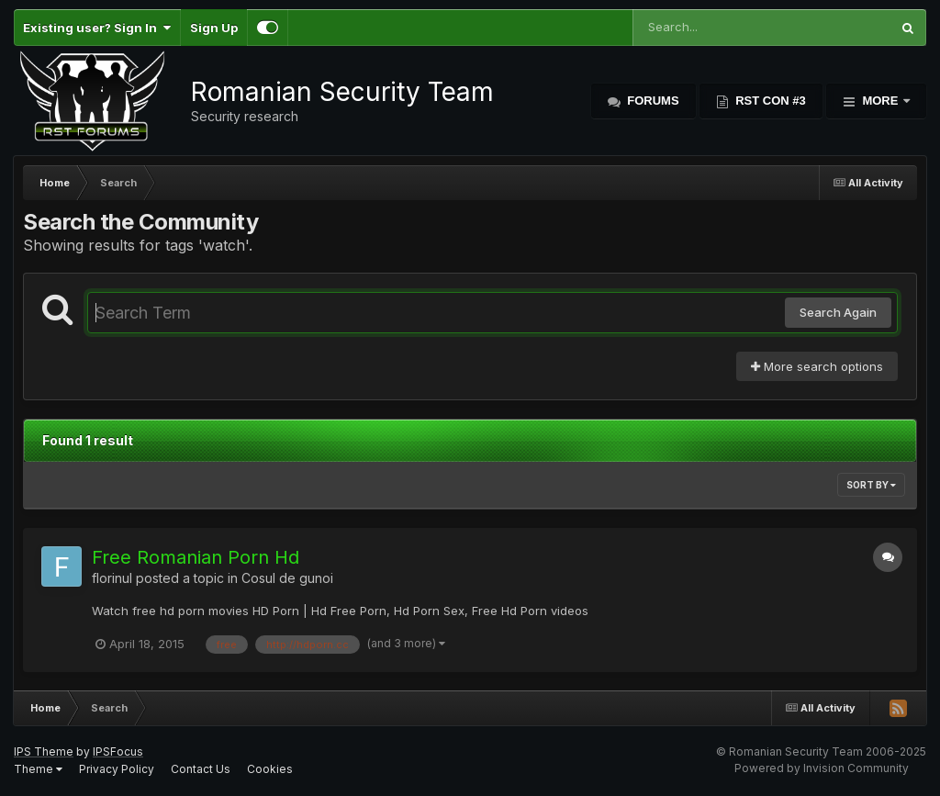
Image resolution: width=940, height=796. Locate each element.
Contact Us (200, 769)
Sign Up (214, 27)
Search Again (838, 312)
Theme (38, 769)
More (880, 100)
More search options (817, 366)
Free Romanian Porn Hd (195, 557)
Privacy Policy (116, 769)
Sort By (871, 484)
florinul (112, 578)
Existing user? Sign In (97, 27)
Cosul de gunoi (287, 578)
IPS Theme (43, 751)
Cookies (270, 769)
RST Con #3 (769, 100)
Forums (651, 100)
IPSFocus (118, 751)
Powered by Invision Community (821, 768)
